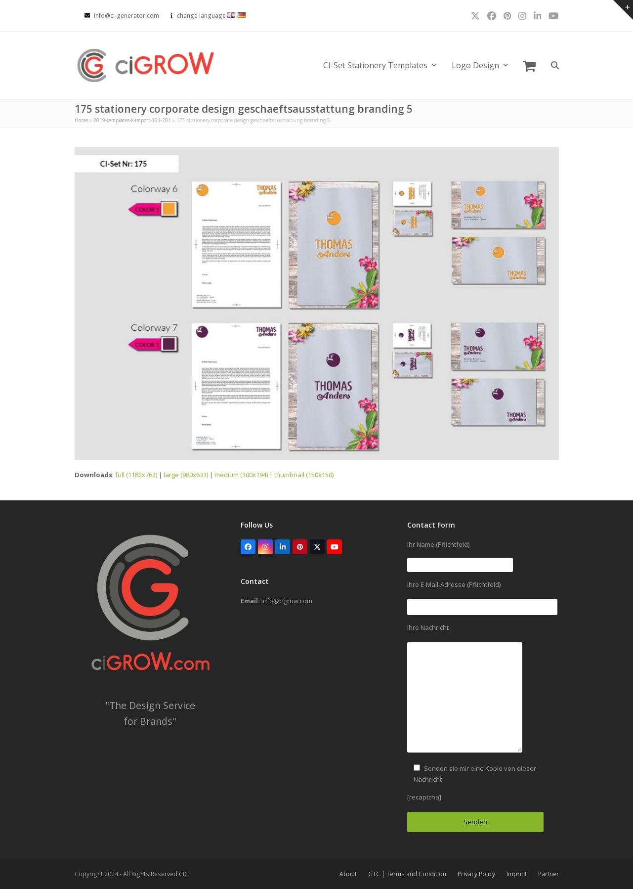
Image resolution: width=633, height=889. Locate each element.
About (348, 874)
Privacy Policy (476, 874)
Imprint (516, 874)
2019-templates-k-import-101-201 (132, 120)
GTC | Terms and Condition (407, 874)
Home (81, 120)
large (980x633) (186, 474)
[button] (529, 65)
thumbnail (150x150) (304, 474)
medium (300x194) (241, 474)
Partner (548, 874)
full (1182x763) (136, 474)
